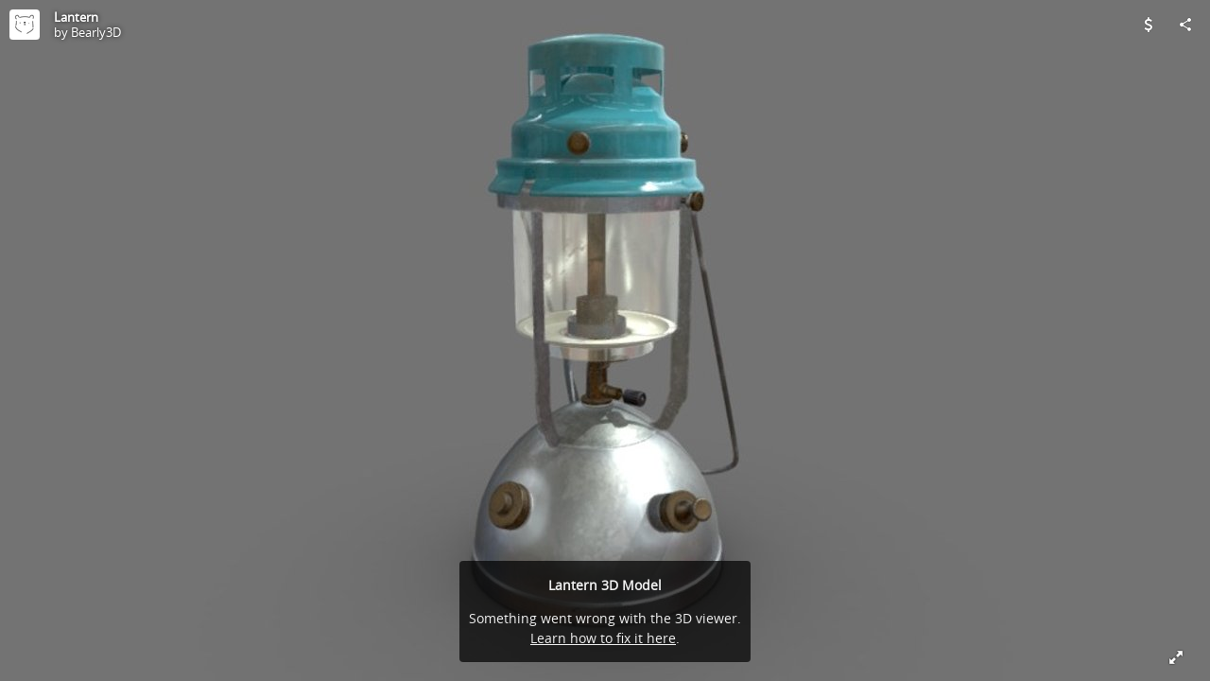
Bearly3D (96, 32)
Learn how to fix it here (603, 638)
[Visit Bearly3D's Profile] (24, 24)
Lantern (76, 17)
